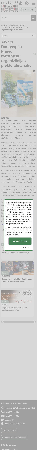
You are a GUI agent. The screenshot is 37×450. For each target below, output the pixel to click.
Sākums (4, 25)
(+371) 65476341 (11, 416)
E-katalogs (27, 9)
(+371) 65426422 (11, 412)
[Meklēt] (18, 18)
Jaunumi (21, 25)
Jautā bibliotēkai (9, 430)
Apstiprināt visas (20, 241)
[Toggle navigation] (33, 3)
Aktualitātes (13, 25)
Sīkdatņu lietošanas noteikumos (17, 232)
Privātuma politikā (12, 234)
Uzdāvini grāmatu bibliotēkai (14, 437)
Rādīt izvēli (24, 247)
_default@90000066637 (14, 424)
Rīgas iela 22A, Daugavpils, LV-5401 (19, 408)
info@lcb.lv (9, 420)
